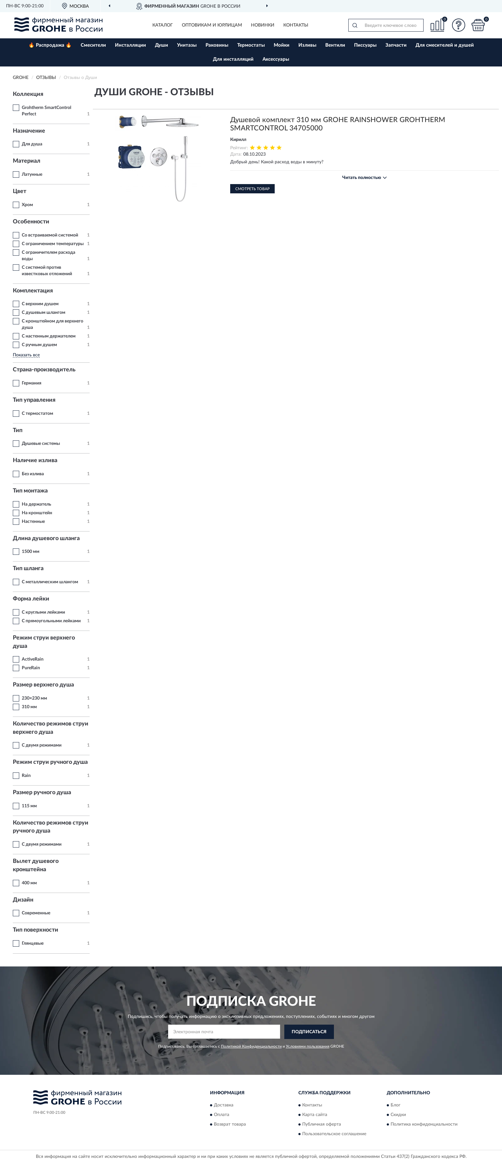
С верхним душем (40, 304)
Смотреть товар (252, 189)
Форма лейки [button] (31, 599)
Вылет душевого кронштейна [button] (36, 865)
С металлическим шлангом (50, 582)
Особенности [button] (31, 222)
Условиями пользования (307, 1046)
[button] (459, 25)
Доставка (223, 1105)
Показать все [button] (26, 355)
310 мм (29, 707)
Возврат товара (230, 1124)
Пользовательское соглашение (334, 1134)
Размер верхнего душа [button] (43, 685)
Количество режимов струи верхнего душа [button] (50, 728)
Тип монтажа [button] (30, 491)
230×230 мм (34, 698)
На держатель (36, 504)
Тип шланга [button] (28, 568)
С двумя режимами (41, 745)
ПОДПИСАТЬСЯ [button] (309, 1032)
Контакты (295, 25)
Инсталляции (130, 45)
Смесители (93, 45)
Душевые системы (41, 443)
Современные (36, 913)
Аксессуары (276, 59)
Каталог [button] (162, 25)
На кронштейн (37, 513)
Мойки (281, 45)
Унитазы (187, 45)
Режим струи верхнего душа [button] (44, 642)
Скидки (398, 1115)
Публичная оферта (321, 1124)
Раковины (217, 45)
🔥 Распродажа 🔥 (50, 45)
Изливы (307, 45)
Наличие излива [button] (35, 460)
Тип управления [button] (34, 400)
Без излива (33, 474)
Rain (26, 775)
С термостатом (37, 413)
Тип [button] (17, 430)
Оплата (221, 1115)
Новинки (262, 25)
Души (161, 45)
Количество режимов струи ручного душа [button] (50, 827)
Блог (396, 1105)
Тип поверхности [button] (35, 930)
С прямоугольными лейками (51, 621)
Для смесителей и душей (445, 45)
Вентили (335, 45)
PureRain (31, 668)
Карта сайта (314, 1115)
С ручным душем (39, 345)
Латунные (32, 174)
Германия (31, 383)
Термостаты (251, 45)
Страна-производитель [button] (44, 370)
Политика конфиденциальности (424, 1124)
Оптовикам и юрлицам (212, 25)
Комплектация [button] (33, 291)
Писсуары (365, 45)
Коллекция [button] (28, 94)
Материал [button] (26, 161)
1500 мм (30, 551)
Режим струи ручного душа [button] (50, 762)
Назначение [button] (29, 131)
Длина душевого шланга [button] (46, 538)
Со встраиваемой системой (50, 235)
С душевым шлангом (43, 312)
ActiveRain (33, 659)
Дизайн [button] (23, 900)
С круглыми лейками (43, 612)
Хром (27, 205)
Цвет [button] (19, 191)
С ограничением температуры (53, 244)
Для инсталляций (233, 59)
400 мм (29, 883)
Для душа (32, 144)
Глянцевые (33, 943)
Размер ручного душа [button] (42, 792)
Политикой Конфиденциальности (251, 1046)
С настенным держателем (49, 336)
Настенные (33, 521)
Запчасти (396, 45)
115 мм (29, 806)
